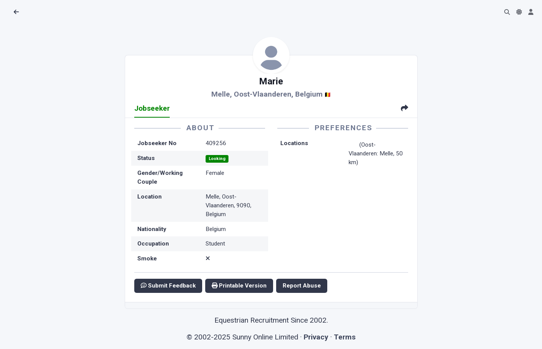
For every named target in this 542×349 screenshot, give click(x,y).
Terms (344, 337)
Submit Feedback (168, 285)
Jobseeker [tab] (152, 108)
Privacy (316, 337)
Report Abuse (302, 285)
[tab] (404, 109)
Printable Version (239, 285)
